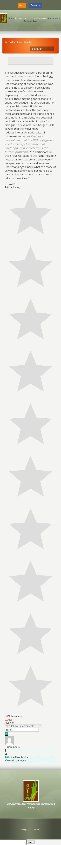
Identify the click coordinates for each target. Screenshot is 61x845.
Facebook (36, 5)
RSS (22, 5)
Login (8, 719)
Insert (30, 842)
